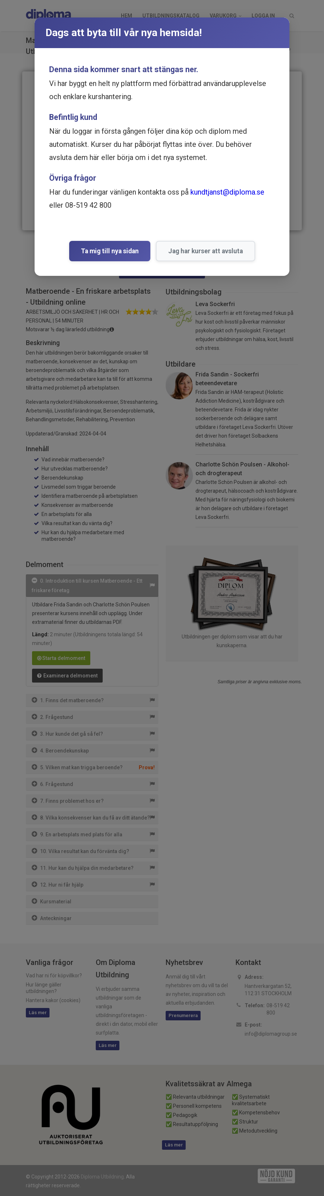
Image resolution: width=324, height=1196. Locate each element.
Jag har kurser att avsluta (205, 251)
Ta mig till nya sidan (110, 251)
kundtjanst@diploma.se (227, 192)
